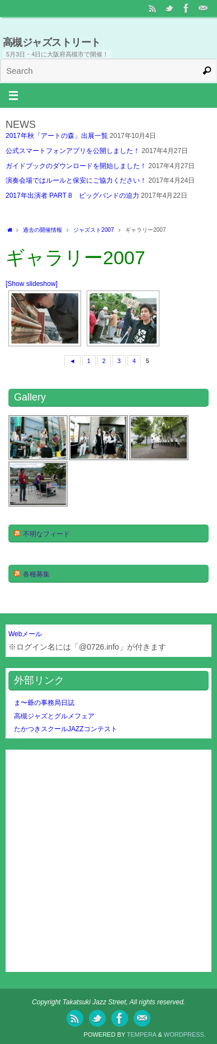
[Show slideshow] (32, 284)
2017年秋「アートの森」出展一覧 (57, 136)
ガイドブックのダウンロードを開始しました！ (76, 166)
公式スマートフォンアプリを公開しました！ (73, 151)
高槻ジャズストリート (52, 42)
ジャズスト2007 (93, 230)
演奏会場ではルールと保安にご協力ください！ (76, 180)
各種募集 (36, 574)
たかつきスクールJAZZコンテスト (65, 729)
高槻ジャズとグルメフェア (54, 716)
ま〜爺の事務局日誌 (44, 703)
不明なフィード (46, 534)
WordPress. (185, 1034)
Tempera (142, 1034)
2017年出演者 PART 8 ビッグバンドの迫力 (72, 195)
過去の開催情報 (42, 230)
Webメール (25, 634)
